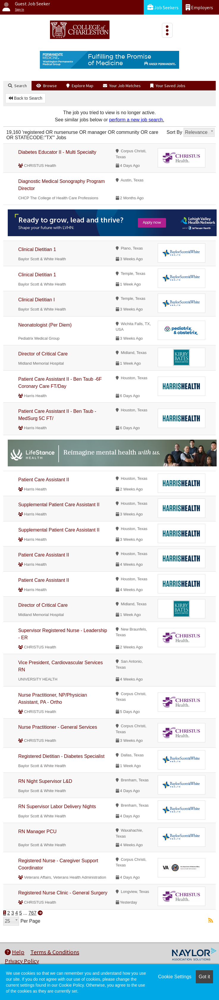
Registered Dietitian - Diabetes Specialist (61, 756)
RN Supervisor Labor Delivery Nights (57, 806)
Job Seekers (163, 7)
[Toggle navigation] (167, 30)
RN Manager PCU (37, 831)
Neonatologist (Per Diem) (45, 324)
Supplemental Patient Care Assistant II (58, 504)
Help (14, 952)
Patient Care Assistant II (43, 479)
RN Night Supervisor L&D (45, 781)
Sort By (174, 132)
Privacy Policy (22, 961)
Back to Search (25, 98)
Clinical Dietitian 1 (37, 249)
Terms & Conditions (54, 952)
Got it (204, 976)
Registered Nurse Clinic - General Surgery (62, 892)
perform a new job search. (136, 119)
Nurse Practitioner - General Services (57, 727)
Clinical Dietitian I (36, 299)
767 (33, 913)
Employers (199, 7)
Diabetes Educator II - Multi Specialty (57, 152)
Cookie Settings (174, 976)
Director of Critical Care (43, 353)
